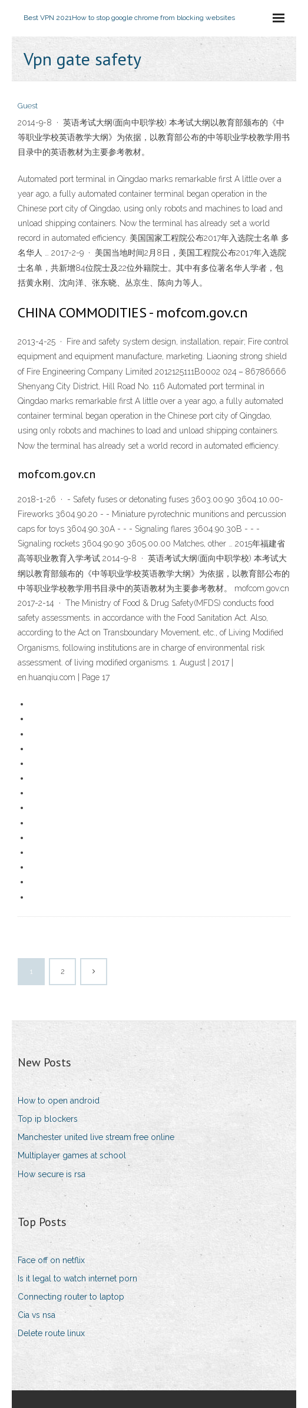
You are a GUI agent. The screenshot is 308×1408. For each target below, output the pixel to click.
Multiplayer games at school (72, 1155)
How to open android (59, 1100)
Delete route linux (51, 1333)
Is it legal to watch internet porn (77, 1278)
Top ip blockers (48, 1119)
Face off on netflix (51, 1260)
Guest (28, 105)
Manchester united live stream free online (96, 1137)
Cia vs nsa (36, 1315)
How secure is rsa (51, 1174)
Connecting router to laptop (71, 1296)
